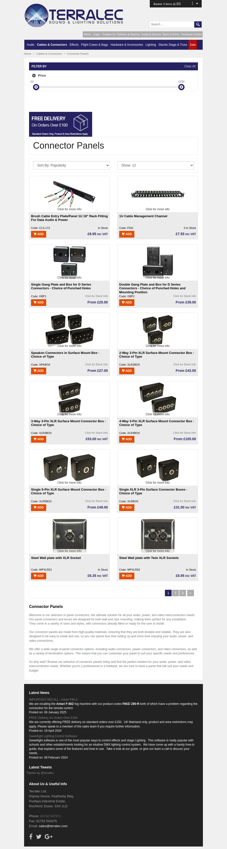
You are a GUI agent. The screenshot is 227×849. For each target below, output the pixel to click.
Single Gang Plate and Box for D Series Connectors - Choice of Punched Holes (61, 286)
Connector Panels (78, 53)
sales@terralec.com (53, 826)
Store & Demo (171, 34)
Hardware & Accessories (127, 44)
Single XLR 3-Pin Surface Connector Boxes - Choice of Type (153, 491)
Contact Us (108, 34)
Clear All (189, 66)
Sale (193, 44)
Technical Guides (191, 34)
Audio (31, 44)
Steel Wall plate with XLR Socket (56, 558)
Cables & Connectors (52, 44)
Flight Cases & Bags (94, 44)
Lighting (151, 44)
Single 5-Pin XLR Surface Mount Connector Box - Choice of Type (68, 491)
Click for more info (69, 209)
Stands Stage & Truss (172, 44)
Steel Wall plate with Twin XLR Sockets (149, 558)
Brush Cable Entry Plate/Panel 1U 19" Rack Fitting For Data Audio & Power (69, 218)
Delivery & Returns (128, 34)
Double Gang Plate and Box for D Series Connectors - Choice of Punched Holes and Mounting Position (152, 288)
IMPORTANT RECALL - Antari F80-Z (53, 699)
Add (39, 234)
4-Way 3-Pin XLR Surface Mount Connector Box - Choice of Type (156, 423)
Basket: (158, 3)
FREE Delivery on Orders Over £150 (53, 718)
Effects (74, 44)
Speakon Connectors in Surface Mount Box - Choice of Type (65, 355)
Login (96, 34)
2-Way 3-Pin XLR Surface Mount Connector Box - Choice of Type (156, 355)
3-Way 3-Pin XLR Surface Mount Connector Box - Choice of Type (68, 423)
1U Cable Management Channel (143, 216)
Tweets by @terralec (40, 773)
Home (87, 34)
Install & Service (151, 34)
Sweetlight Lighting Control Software (53, 736)
